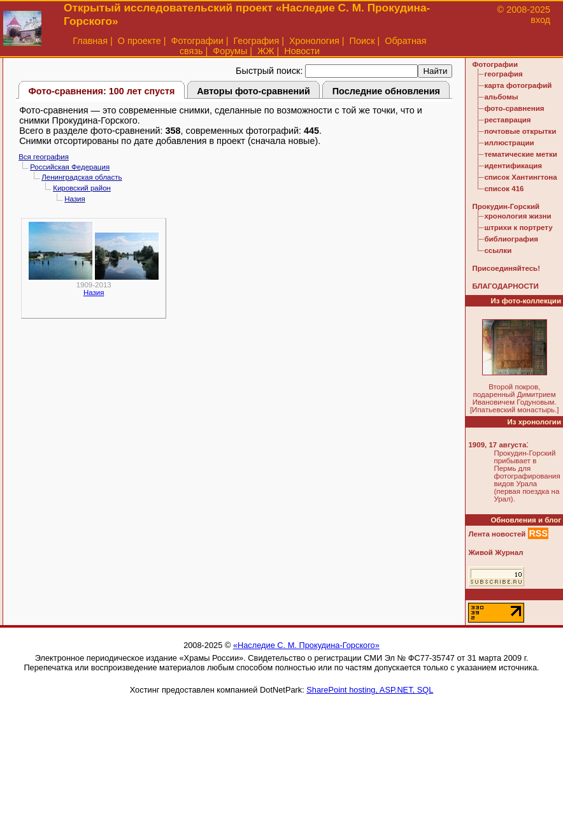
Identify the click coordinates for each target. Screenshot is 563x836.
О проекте (139, 41)
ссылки (497, 250)
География (256, 41)
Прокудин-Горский (505, 206)
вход (540, 20)
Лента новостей (496, 534)
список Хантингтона (520, 177)
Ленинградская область (81, 177)
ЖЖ (265, 51)
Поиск (362, 41)
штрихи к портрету (518, 227)
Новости (302, 51)
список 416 (504, 188)
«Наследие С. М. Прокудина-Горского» (306, 645)
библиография (511, 239)
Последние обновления (386, 91)
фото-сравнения (514, 108)
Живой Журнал (495, 552)
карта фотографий (518, 85)
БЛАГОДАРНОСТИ (505, 286)
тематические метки (520, 154)
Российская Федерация (70, 167)
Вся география (43, 157)
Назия (74, 199)
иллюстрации (509, 143)
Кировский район (82, 188)
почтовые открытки (520, 131)
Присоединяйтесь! (506, 268)
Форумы (230, 51)
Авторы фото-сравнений (253, 91)
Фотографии (197, 41)
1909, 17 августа (497, 445)
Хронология (314, 41)
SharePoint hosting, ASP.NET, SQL (369, 690)
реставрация (507, 120)
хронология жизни (517, 216)
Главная (90, 41)
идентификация (513, 165)
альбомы (501, 97)
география (503, 74)
